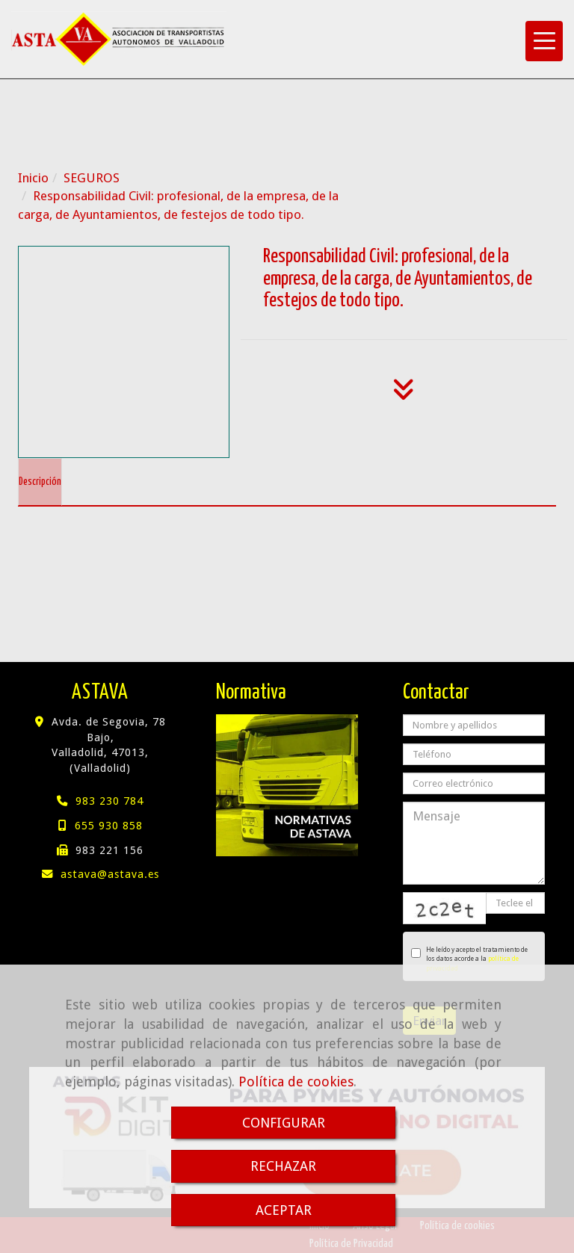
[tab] (40, 482)
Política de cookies (296, 1081)
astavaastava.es (110, 874)
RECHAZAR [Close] (283, 1166)
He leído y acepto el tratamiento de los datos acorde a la (469, 959)
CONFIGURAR (283, 1122)
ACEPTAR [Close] (284, 1210)
